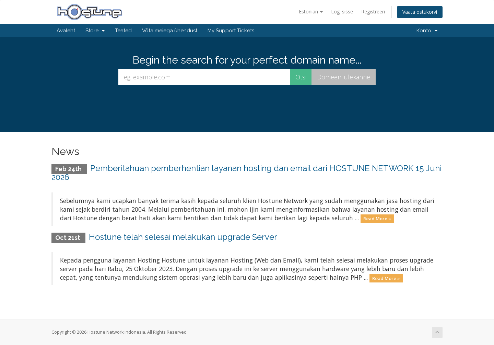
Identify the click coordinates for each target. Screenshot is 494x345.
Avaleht (66, 30)
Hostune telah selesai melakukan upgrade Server (183, 237)
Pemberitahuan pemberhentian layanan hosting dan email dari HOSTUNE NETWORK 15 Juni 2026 (246, 172)
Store (95, 30)
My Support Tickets (231, 30)
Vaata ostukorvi (419, 12)
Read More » (377, 218)
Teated (123, 30)
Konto (426, 30)
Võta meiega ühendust (169, 30)
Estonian (311, 11)
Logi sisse (342, 11)
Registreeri (373, 11)
